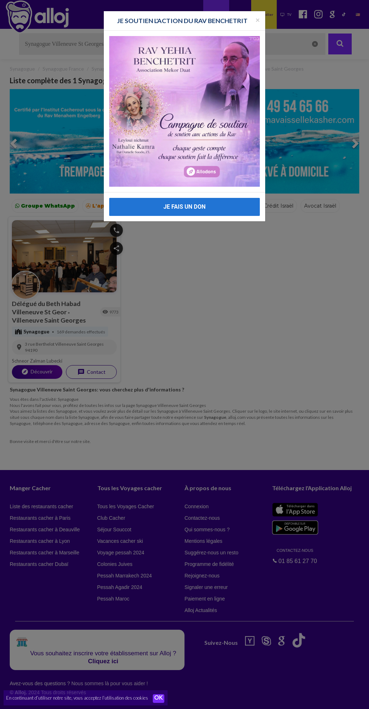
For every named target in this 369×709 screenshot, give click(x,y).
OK (158, 698)
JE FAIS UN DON (184, 206)
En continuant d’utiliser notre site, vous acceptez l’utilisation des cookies (77, 698)
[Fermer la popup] (257, 19)
